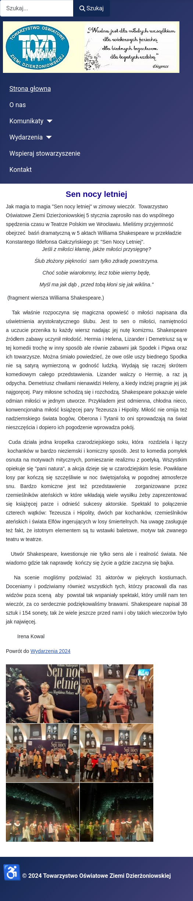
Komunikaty (27, 121)
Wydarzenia (26, 137)
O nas (18, 105)
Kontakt (21, 169)
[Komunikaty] (48, 121)
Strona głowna (30, 88)
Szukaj (91, 8)
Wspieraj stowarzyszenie (45, 153)
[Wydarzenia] (47, 137)
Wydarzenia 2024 (51, 651)
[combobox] (37, 8)
